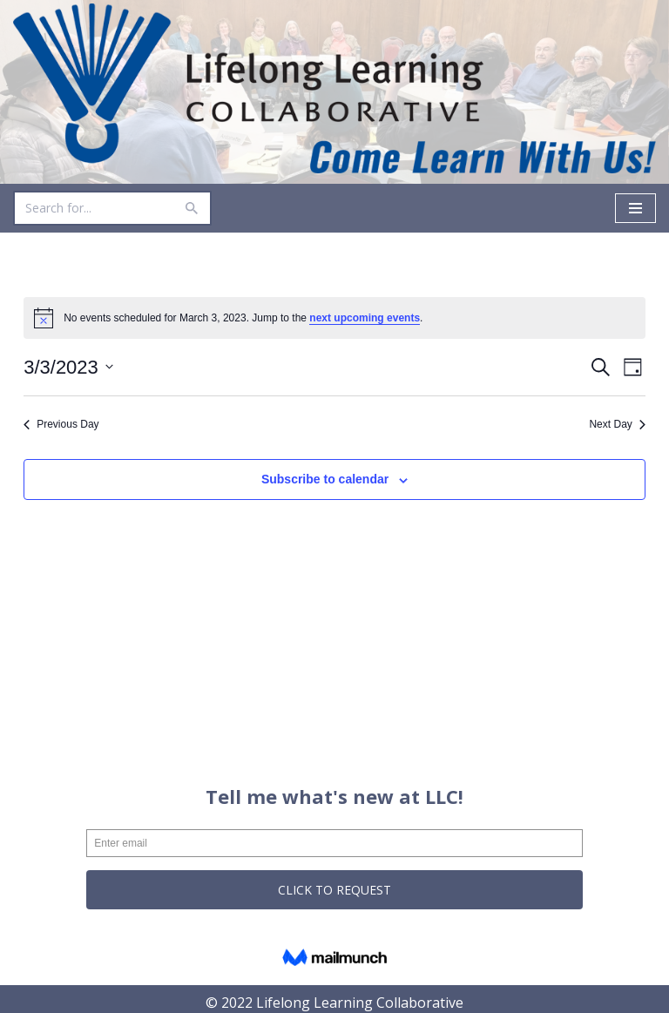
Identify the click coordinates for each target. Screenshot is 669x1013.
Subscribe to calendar (325, 479)
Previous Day (61, 424)
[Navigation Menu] (635, 208)
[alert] (334, 318)
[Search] (92, 208)
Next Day (617, 424)
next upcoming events (364, 318)
